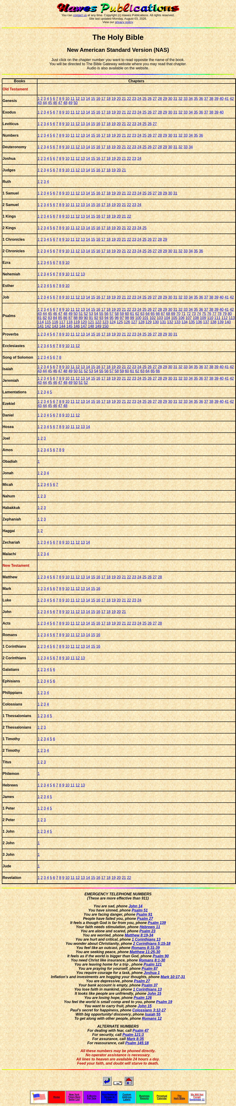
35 (196, 99)
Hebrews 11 (149, 927)
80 (230, 314)
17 (103, 99)
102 (153, 318)
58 (117, 314)
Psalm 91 (144, 914)
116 (55, 322)
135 (192, 322)
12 (78, 99)
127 (134, 322)
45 (50, 103)
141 (41, 326)
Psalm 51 (140, 910)
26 (150, 99)
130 (156, 322)
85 (60, 318)
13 (83, 99)
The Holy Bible (118, 37)
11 (72, 99)
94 (106, 318)
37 (206, 99)
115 (48, 322)
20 (119, 99)
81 (40, 318)
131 (163, 322)
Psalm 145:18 (137, 1043)
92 (96, 318)
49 (70, 103)
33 (186, 99)
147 (84, 326)
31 (175, 99)
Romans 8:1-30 (152, 960)
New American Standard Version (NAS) (118, 50)
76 (209, 314)
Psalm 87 (149, 968)
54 (96, 314)
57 (111, 314)
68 (168, 314)
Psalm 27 (145, 919)
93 (101, 318)
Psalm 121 (153, 964)
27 (155, 99)
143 (55, 326)
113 (232, 318)
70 (178, 314)
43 (40, 103)
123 (105, 322)
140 (228, 322)
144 (62, 326)
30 (170, 99)
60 (127, 314)
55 (101, 314)
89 (81, 318)
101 (145, 318)
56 (106, 314)
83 (50, 318)
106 (181, 318)
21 (124, 99)
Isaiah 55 (152, 1014)
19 (114, 99)
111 (217, 318)
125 (120, 322)
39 (216, 99)
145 (69, 326)
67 (163, 314)
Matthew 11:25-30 (145, 952)
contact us (80, 15)
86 (65, 318)
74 (199, 314)
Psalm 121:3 (133, 1035)
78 (219, 314)
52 (86, 314)
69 (173, 314)
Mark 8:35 (135, 1039)
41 (227, 99)
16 (98, 99)
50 (75, 103)
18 (108, 99)
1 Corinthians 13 (146, 939)
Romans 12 (152, 1018)
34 (191, 99)
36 (201, 99)
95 (111, 318)
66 (158, 314)
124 (112, 322)
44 (45, 103)
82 (45, 318)
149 (98, 326)
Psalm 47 (140, 1030)
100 (138, 318)
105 (174, 318)
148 (91, 326)
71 (184, 314)
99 (132, 318)
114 (41, 322)
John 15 (154, 993)
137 (206, 322)
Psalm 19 (164, 1002)
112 (224, 318)
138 (213, 322)
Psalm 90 (161, 956)
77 (214, 314)
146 (76, 326)
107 (188, 318)
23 (134, 99)
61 (132, 314)
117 (62, 322)
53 (91, 314)
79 (225, 314)
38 (211, 99)
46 (55, 103)
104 (167, 318)
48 (65, 103)
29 (165, 99)
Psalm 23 (147, 931)
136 (199, 322)
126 (127, 322)
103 (160, 318)
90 (86, 318)
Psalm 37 (149, 985)
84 (55, 318)
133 (177, 322)
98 (127, 318)
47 (60, 103)
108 (196, 318)
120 (84, 322)
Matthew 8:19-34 (139, 935)
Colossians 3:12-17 (149, 1010)
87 (70, 318)
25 (144, 99)
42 (232, 99)
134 (185, 322)
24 (139, 99)
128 (141, 322)
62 (137, 314)
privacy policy (124, 22)
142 (48, 326)
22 (129, 99)
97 (122, 318)
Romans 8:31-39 (145, 948)
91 (91, 318)
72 (189, 314)
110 (210, 318)
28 (160, 99)
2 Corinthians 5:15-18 (151, 944)
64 (147, 314)
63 (142, 314)
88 (75, 318)
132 (170, 322)
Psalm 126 (143, 998)
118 (69, 322)
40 (221, 99)
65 (153, 314)
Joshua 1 (152, 973)
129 (148, 322)
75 (204, 314)
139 (221, 322)
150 (105, 326)
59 (122, 314)
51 (81, 314)
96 (117, 318)
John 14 (135, 906)
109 (203, 318)
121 (91, 322)
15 (93, 99)
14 (88, 99)
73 (194, 314)
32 (180, 99)
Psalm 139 (157, 923)
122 (98, 322)
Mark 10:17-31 (173, 977)
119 (76, 322)
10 (67, 99)
